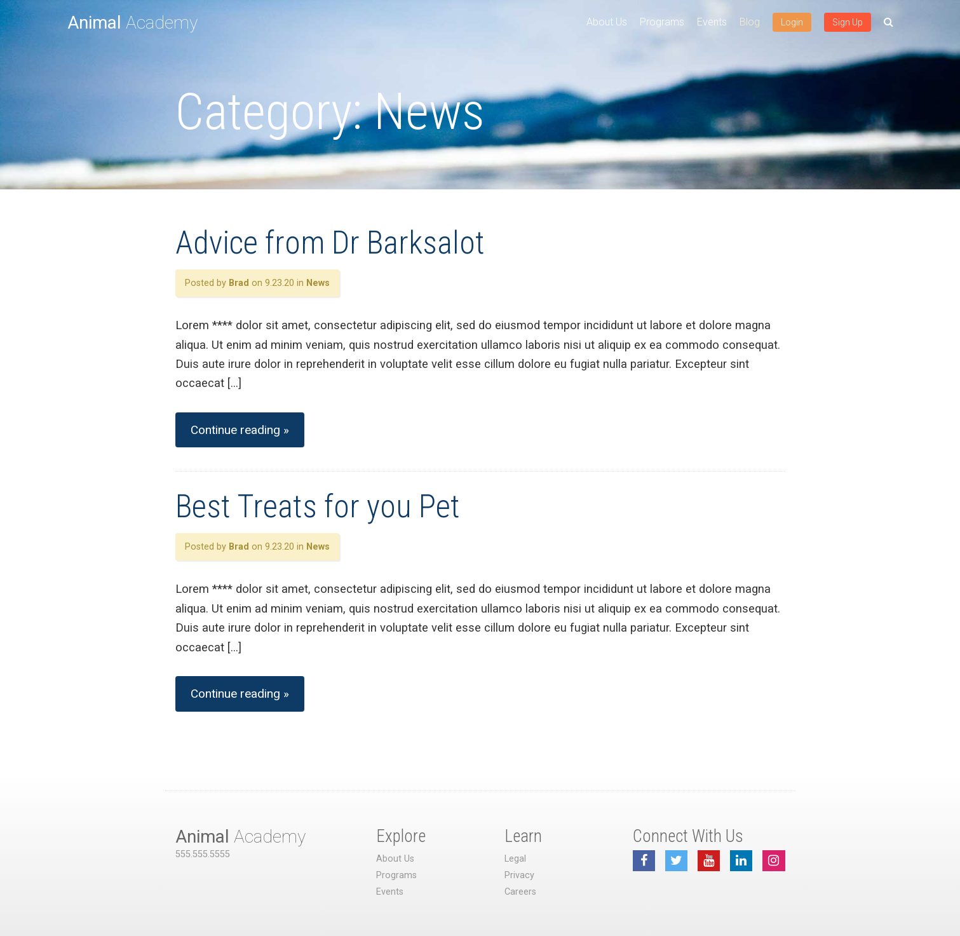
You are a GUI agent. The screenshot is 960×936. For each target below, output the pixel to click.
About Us (606, 22)
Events (712, 22)
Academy (132, 22)
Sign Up (847, 22)
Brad (239, 283)
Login (792, 22)
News (318, 283)
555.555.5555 (202, 854)
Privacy (519, 875)
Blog (750, 22)
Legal (515, 858)
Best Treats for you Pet (317, 506)
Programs (662, 22)
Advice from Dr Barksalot (330, 242)
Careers (520, 891)
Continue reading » (240, 430)
